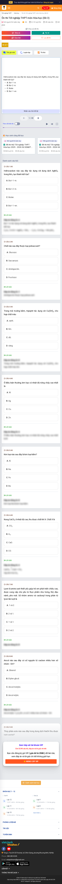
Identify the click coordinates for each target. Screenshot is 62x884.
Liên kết (6, 869)
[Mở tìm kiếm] (38, 8)
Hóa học (16, 13)
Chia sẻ (16, 33)
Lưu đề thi (46, 38)
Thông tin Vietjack (10, 873)
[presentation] (11, 568)
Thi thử (41, 52)
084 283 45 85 (12, 856)
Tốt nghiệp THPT (7, 13)
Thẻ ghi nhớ (9, 52)
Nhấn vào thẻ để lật (31, 111)
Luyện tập (25, 52)
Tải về (46, 33)
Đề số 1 (5, 45)
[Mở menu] (9, 8)
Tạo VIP (45, 8)
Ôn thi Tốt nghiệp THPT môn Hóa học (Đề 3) (35, 13)
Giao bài (16, 38)
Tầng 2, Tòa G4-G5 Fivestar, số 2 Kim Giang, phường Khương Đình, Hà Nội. (28, 853)
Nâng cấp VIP (31, 761)
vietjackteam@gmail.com (15, 860)
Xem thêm (37, 813)
